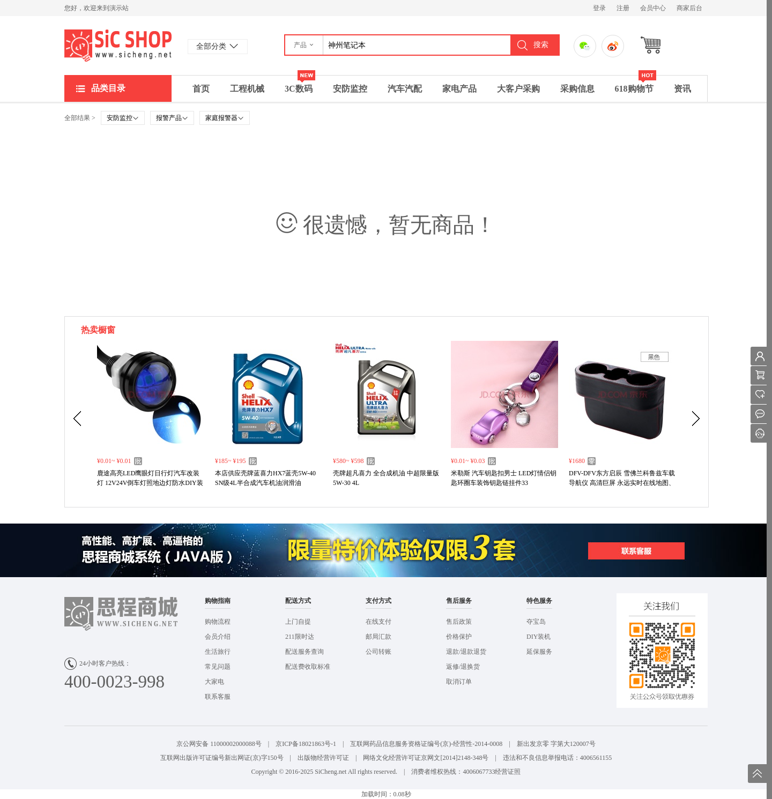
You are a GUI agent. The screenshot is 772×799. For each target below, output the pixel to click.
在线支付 (378, 621)
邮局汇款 (378, 636)
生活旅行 (218, 651)
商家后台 (689, 8)
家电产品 (459, 88)
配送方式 (298, 600)
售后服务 (459, 600)
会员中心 (653, 8)
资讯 (682, 88)
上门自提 (298, 621)
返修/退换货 (463, 666)
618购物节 (635, 84)
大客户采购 (518, 88)
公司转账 (378, 651)
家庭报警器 (224, 118)
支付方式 (378, 600)
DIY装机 (538, 636)
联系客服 (218, 696)
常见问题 (218, 666)
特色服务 (539, 600)
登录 (599, 8)
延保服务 (539, 651)
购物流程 (218, 621)
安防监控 (350, 88)
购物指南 (218, 600)
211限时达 (299, 636)
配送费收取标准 (307, 666)
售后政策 (459, 621)
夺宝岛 (536, 621)
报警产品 (172, 118)
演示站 (118, 45)
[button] (304, 45)
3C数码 (300, 84)
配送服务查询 (304, 651)
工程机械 (247, 88)
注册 (623, 8)
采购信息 (577, 88)
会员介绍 (218, 636)
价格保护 (459, 636)
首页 (201, 88)
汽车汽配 (405, 88)
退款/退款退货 (466, 651)
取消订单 (459, 681)
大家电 (214, 681)
